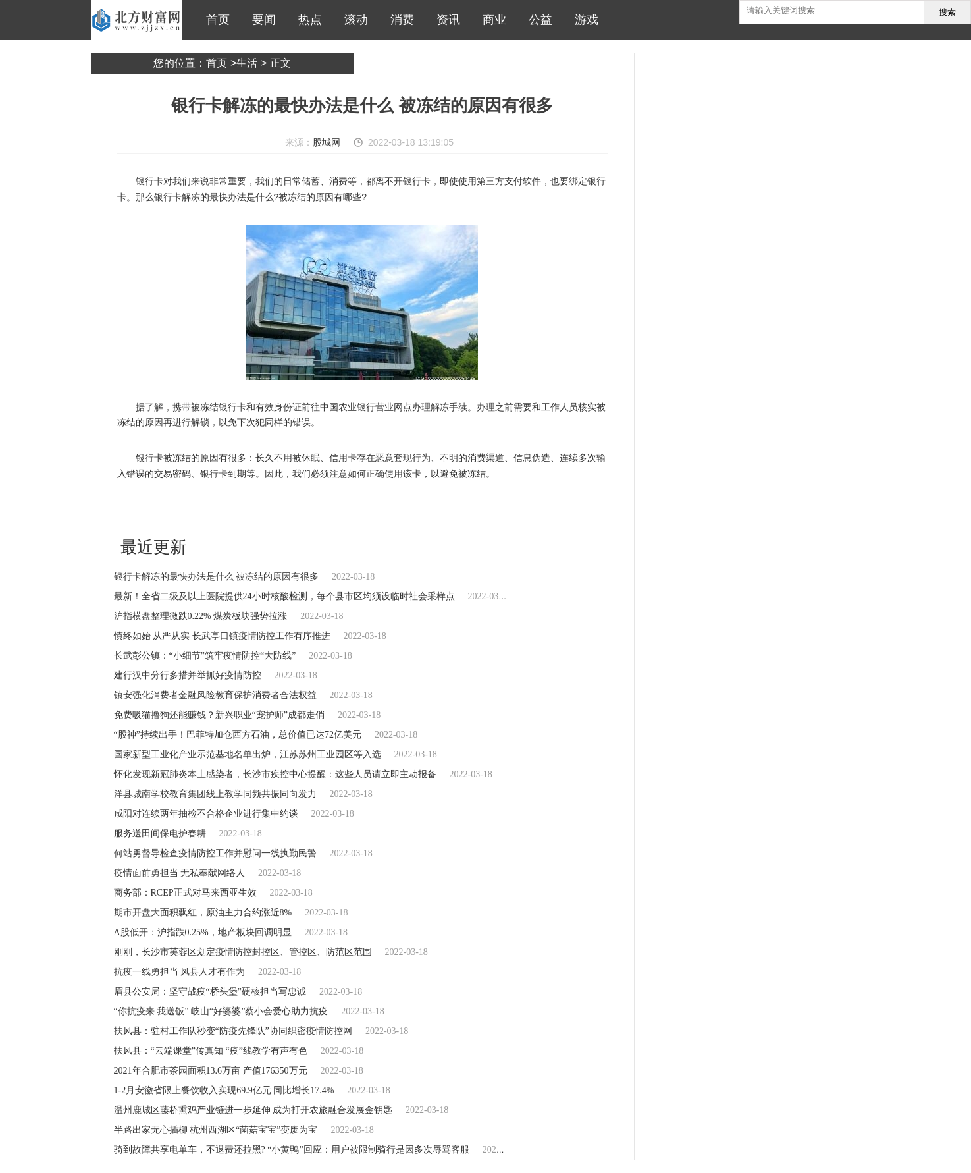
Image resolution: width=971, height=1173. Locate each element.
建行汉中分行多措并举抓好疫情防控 (187, 675)
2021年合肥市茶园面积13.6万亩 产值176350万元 (210, 1071)
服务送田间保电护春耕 (160, 833)
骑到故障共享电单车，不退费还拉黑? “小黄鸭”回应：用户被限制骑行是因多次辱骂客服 (291, 1150)
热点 (307, 19)
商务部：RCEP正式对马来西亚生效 (185, 893)
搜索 (947, 12)
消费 (399, 19)
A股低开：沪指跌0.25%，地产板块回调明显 (203, 932)
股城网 (326, 142)
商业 (491, 19)
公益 (537, 19)
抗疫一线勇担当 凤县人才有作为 (180, 972)
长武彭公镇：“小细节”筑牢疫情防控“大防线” (205, 656)
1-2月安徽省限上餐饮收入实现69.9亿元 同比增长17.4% (224, 1090)
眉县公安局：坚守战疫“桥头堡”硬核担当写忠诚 (210, 991)
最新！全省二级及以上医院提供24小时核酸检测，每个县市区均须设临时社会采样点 (284, 596)
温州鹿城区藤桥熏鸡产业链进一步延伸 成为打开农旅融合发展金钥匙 (253, 1110)
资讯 (445, 19)
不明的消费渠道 (390, 509)
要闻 (261, 19)
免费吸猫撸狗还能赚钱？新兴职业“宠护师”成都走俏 (219, 715)
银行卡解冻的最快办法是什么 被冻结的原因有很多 (216, 577)
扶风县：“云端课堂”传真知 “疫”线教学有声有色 (210, 1051)
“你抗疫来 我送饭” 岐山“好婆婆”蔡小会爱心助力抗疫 (221, 1011)
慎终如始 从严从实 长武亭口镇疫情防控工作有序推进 (222, 636)
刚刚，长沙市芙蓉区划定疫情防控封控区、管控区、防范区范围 (243, 952)
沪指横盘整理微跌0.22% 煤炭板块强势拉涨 (201, 616)
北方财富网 (136, 20)
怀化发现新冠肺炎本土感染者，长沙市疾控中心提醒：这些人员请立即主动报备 (275, 774)
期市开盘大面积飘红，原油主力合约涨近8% (203, 912)
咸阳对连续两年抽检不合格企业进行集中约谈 (206, 814)
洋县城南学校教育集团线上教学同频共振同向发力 (215, 794)
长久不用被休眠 (283, 509)
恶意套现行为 (337, 509)
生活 (246, 62)
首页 (214, 19)
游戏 (583, 19)
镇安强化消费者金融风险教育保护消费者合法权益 (215, 695)
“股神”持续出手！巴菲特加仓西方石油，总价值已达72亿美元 (237, 735)
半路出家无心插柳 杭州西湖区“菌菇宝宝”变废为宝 (216, 1130)
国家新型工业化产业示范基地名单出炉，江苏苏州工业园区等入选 (247, 754)
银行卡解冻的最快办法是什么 (202, 509)
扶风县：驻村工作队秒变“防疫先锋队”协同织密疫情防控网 (233, 1031)
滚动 (353, 19)
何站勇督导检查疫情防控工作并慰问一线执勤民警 (215, 853)
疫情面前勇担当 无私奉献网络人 (180, 873)
